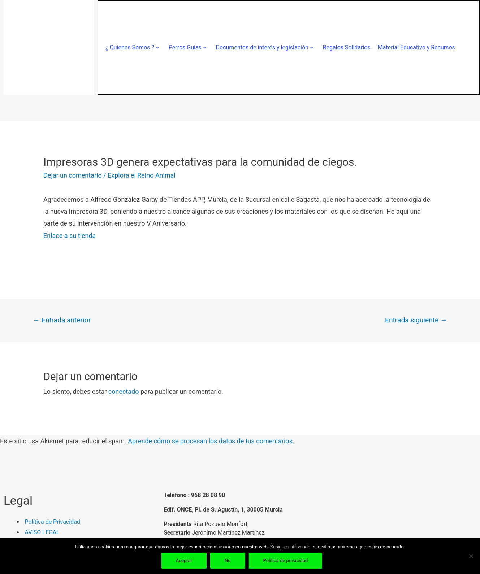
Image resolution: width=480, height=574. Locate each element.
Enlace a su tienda (69, 235)
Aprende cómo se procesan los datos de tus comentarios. (211, 441)
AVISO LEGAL (42, 532)
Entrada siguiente (416, 320)
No (228, 560)
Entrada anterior (62, 320)
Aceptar (184, 560)
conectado (123, 391)
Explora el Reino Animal (142, 175)
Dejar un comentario (72, 175)
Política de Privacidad (52, 521)
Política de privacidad (285, 560)
